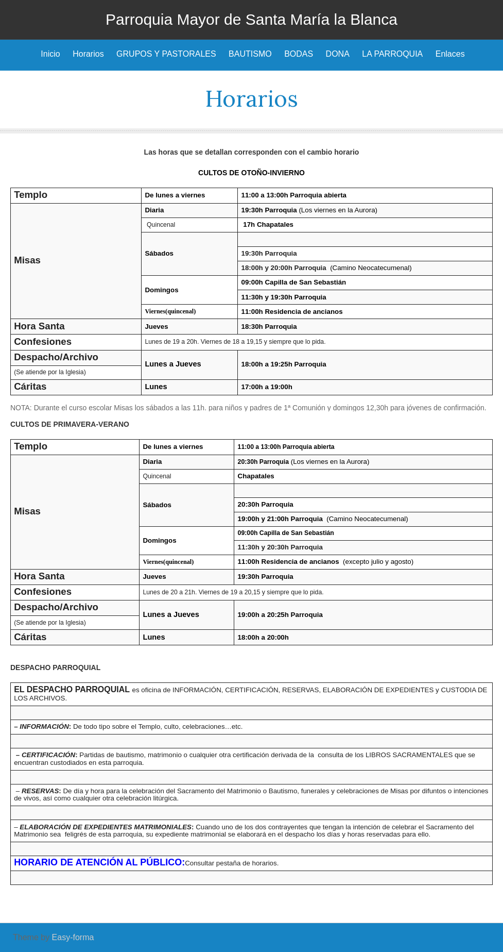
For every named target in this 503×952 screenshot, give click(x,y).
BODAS (298, 53)
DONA (338, 53)
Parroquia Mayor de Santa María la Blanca (251, 19)
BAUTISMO (250, 53)
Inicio (50, 53)
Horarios (88, 53)
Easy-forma (73, 937)
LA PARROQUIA (392, 53)
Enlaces (450, 53)
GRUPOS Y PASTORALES (166, 53)
